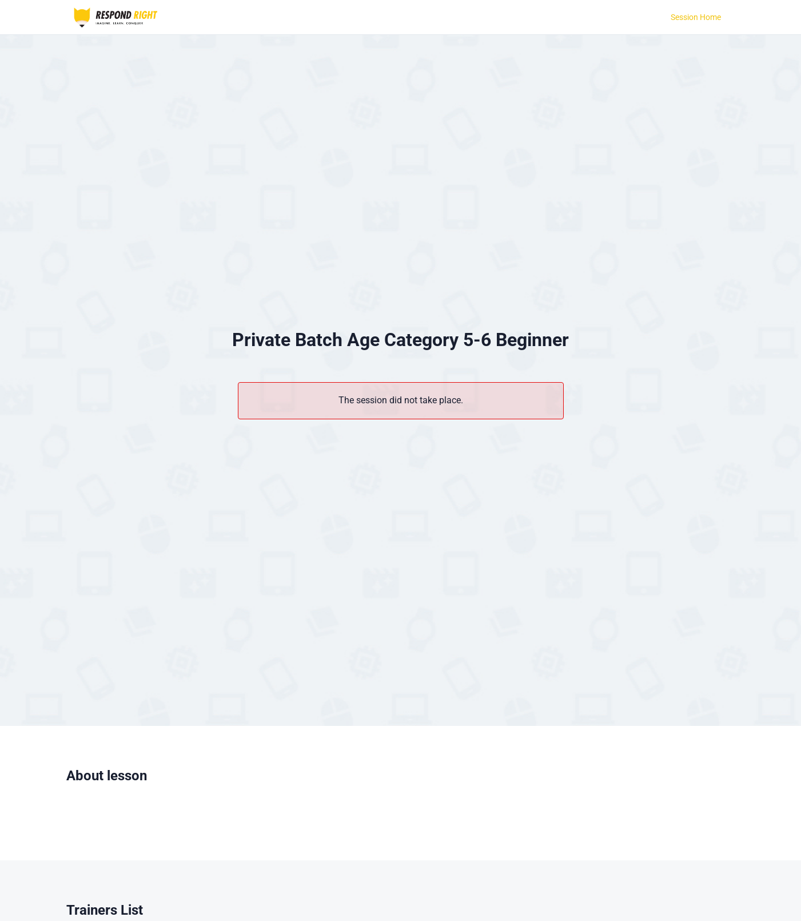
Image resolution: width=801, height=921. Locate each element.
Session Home (696, 17)
